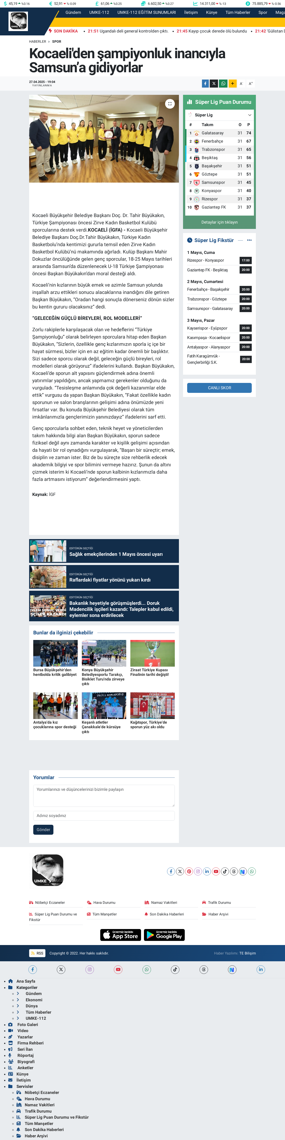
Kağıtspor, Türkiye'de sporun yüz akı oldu (148, 724)
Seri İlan (20, 1049)
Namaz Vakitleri (161, 902)
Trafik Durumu (216, 902)
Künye (211, 12)
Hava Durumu (101, 902)
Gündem (73, 12)
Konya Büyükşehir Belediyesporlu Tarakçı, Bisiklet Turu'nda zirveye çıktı (103, 677)
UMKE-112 (99, 12)
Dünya (27, 1005)
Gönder (43, 829)
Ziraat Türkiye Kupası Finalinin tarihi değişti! (149, 672)
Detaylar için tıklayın (219, 222)
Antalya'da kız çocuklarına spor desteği (54, 724)
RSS (37, 953)
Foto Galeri (23, 1024)
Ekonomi (29, 999)
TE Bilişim (247, 953)
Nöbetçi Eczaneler (47, 902)
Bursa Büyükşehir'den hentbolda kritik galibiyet (54, 672)
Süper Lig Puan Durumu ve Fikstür (53, 917)
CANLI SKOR (219, 387)
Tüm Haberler (238, 12)
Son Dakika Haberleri (164, 914)
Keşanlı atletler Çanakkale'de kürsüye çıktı (101, 727)
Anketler (20, 1067)
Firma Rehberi (26, 1043)
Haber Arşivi (215, 914)
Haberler (37, 41)
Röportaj (21, 1055)
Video (18, 1030)
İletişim (191, 12)
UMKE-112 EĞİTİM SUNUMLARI (146, 12)
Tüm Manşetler (102, 914)
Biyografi (21, 1061)
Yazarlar (20, 1037)
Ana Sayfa (21, 981)
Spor (263, 12)
